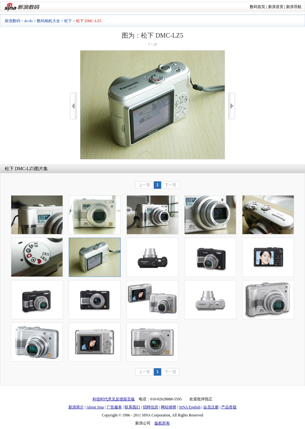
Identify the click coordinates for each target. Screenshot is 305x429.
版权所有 (162, 423)
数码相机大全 (48, 21)
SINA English (189, 407)
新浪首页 (275, 7)
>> (231, 106)
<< (73, 106)
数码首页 (257, 7)
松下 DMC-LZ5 (19, 168)
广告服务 (114, 407)
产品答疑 (229, 407)
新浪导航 (293, 7)
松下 (68, 21)
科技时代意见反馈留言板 (113, 399)
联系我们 (132, 407)
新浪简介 (76, 407)
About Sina (95, 407)
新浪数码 (12, 21)
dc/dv (28, 21)
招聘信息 (150, 407)
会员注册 (211, 407)
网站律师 (168, 407)
